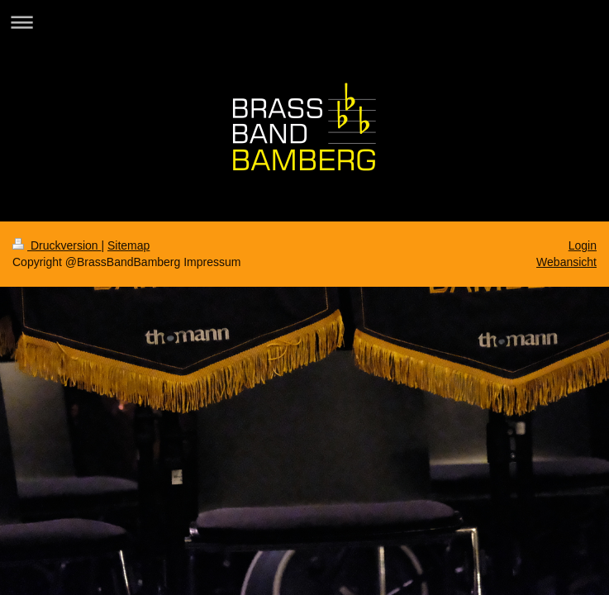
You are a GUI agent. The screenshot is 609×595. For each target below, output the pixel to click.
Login (583, 245)
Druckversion (56, 245)
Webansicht (566, 262)
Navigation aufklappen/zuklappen (304, 22)
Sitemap (128, 245)
